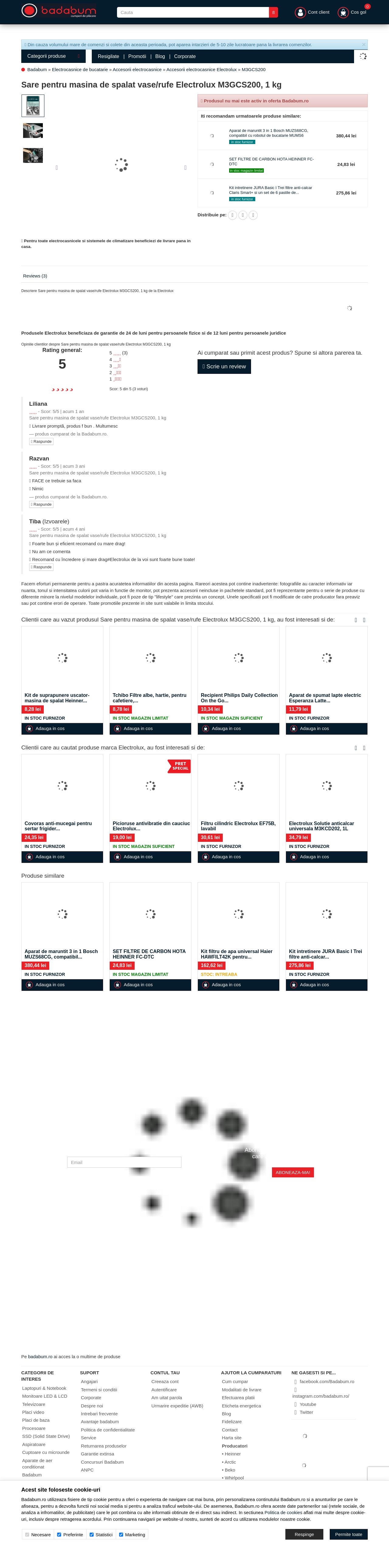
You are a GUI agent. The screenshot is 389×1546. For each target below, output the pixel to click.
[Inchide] (364, 44)
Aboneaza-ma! (293, 1172)
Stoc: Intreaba (219, 974)
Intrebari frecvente (99, 1413)
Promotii (137, 56)
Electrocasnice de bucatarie (80, 69)
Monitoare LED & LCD (44, 1396)
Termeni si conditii (99, 1389)
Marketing (132, 1534)
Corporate (185, 56)
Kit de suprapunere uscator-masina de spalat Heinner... (57, 698)
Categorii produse (53, 56)
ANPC (87, 1469)
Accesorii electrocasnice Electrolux (202, 69)
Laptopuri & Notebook (44, 1388)
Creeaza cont (164, 1381)
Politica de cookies (283, 1512)
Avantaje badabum (100, 1421)
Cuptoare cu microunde (46, 1452)
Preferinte (70, 1534)
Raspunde (41, 441)
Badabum (37, 69)
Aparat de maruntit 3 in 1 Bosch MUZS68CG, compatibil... (61, 954)
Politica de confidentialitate (108, 1429)
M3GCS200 (253, 69)
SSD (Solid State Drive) (46, 1436)
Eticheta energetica (241, 1405)
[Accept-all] (349, 1534)
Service (88, 1437)
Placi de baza (36, 1420)
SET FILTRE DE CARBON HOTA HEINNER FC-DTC (149, 954)
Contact (230, 1429)
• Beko (228, 1469)
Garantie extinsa (97, 1453)
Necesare (38, 1534)
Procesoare (34, 1428)
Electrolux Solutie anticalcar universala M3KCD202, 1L (321, 826)
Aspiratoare (34, 1444)
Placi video (33, 1412)
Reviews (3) (35, 275)
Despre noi (92, 1405)
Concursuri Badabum (102, 1462)
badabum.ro (40, 1356)
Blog (160, 56)
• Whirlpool (233, 1477)
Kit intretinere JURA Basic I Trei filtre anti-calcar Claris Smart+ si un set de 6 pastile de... (270, 190)
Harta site (231, 1437)
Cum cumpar (235, 1381)
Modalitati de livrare (241, 1389)
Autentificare (164, 1389)
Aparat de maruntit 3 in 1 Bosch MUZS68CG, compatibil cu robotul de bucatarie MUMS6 (268, 133)
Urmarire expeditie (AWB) (177, 1405)
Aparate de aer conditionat (37, 1463)
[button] (59, 164)
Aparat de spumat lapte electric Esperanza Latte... (325, 698)
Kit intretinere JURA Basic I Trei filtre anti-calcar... (325, 954)
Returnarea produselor (103, 1445)
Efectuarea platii (238, 1397)
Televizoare (33, 1404)
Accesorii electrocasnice (137, 69)
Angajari (89, 1381)
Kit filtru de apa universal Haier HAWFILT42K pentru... (237, 954)
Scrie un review (224, 366)
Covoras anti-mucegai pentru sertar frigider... (58, 826)
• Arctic (229, 1462)
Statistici (101, 1534)
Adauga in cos (45, 728)
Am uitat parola (166, 1397)
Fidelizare (232, 1421)
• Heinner (231, 1453)
